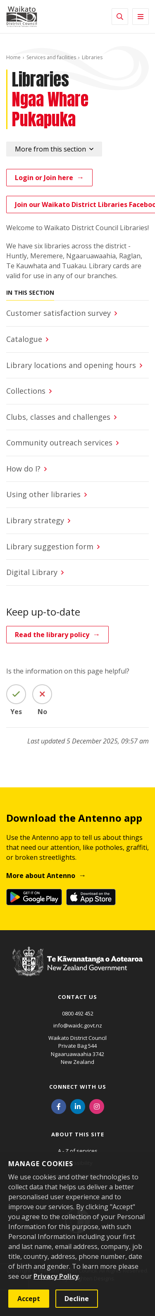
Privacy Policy (56, 1276)
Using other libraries (43, 494)
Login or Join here (44, 177)
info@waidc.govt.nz (77, 1025)
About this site (77, 1134)
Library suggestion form (49, 546)
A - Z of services (78, 1151)
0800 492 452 (77, 1013)
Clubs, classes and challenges (58, 417)
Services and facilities (51, 57)
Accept (28, 1298)
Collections (25, 391)
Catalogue (24, 339)
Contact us (77, 997)
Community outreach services (59, 442)
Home (13, 57)
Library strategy (35, 520)
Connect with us (77, 1086)
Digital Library (31, 572)
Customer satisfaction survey (58, 313)
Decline (76, 1298)
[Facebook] (58, 1106)
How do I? (23, 469)
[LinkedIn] (77, 1106)
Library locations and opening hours (71, 365)
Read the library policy (52, 634)
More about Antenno (40, 875)
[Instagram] (96, 1106)
